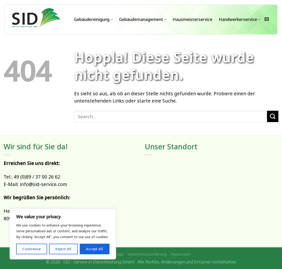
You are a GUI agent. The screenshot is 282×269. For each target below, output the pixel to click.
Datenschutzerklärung (147, 254)
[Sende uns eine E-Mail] (267, 19)
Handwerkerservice (239, 19)
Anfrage (116, 254)
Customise (31, 249)
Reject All (63, 249)
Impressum (181, 254)
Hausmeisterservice (192, 19)
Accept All (94, 249)
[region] (63, 234)
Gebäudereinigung (93, 19)
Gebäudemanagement (142, 19)
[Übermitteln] (272, 116)
